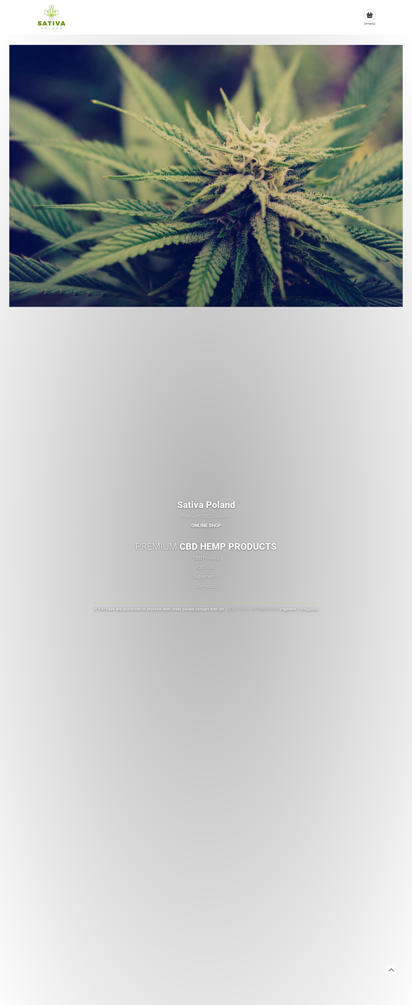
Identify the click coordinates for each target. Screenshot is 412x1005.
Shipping (309, 609)
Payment (288, 609)
